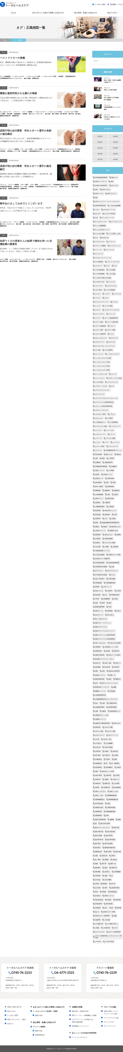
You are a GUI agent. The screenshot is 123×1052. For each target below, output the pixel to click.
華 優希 (97, 859)
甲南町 (116, 755)
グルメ (108, 266)
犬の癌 (97, 739)
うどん (97, 209)
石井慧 (117, 775)
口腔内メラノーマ (100, 530)
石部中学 (97, 779)
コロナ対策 (98, 290)
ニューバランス (99, 378)
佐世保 (97, 474)
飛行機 (119, 908)
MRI (96, 197)
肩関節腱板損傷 (110, 811)
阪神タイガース (109, 896)
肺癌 (107, 815)
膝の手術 (97, 843)
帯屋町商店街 (115, 595)
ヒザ (112, 386)
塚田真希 (97, 534)
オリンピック (99, 254)
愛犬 (110, 603)
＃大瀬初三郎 (99, 924)
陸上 (106, 908)
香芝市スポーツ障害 (109, 912)
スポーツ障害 (111, 330)
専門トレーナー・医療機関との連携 (84, 1015)
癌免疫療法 (98, 767)
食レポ (97, 912)
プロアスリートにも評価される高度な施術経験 (82, 1021)
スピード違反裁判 (100, 326)
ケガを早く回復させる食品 (103, 278)
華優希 (107, 859)
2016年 (115, 159)
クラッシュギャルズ (113, 262)
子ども (113, 575)
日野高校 (97, 647)
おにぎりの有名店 (110, 213)
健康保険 (97, 490)
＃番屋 (97, 928)
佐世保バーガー (108, 474)
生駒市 (107, 751)
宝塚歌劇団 (98, 583)
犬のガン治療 (111, 731)
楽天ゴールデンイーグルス (110, 683)
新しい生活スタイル (101, 619)
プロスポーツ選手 (100, 414)
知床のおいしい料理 (108, 771)
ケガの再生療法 (99, 270)
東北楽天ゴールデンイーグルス (104, 659)
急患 (96, 603)
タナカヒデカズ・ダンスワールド (105, 346)
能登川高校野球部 (100, 819)
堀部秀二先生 (114, 530)
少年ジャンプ (107, 587)
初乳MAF (98, 518)
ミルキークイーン (100, 434)
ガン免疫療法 (99, 262)
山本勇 (119, 591)
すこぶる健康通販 (100, 225)
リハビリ (97, 442)
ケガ (115, 266)
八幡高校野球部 (99, 506)
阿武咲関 (118, 900)
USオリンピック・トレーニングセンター (107, 201)
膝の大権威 (98, 835)
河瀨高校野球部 (99, 707)
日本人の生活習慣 (115, 643)
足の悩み (97, 880)
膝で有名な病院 (105, 823)
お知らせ (10, 1023)
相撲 (96, 771)
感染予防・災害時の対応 (80, 1011)
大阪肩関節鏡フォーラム (102, 550)
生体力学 (97, 747)
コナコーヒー (99, 286)
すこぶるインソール (108, 217)
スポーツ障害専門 (100, 334)
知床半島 (108, 775)
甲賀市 (108, 759)
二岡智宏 (111, 458)
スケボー (97, 310)
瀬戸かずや (117, 723)
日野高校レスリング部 (111, 647)
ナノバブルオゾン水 (101, 374)
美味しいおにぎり (100, 791)
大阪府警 (115, 546)
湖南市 (104, 711)
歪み (96, 703)
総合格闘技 (117, 787)
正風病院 (112, 691)
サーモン (115, 302)
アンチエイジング (115, 245)
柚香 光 (112, 675)
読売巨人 (107, 871)
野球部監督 (113, 892)
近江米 (113, 883)
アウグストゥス (99, 241)
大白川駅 (97, 546)
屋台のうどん (99, 591)
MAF (96, 189)
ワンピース (98, 450)
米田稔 (97, 787)
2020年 (115, 148)
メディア (112, 434)
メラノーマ (98, 438)
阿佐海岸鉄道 (99, 900)
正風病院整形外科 (100, 695)
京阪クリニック (99, 470)
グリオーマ (98, 266)
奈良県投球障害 (99, 563)
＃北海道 (107, 920)
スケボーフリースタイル (112, 310)
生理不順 (97, 751)
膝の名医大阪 (99, 831)
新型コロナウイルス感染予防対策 (105, 635)
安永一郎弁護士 (99, 579)
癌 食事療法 (115, 763)
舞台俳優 (108, 851)
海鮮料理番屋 (113, 707)
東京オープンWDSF (114, 655)
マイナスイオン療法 (101, 426)
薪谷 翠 (104, 863)
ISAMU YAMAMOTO (101, 185)
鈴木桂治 (97, 896)
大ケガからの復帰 (110, 542)
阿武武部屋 (109, 904)
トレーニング (99, 354)
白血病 (119, 767)
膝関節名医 (98, 851)
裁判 (106, 867)
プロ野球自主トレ (100, 422)
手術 (110, 607)
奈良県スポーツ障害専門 (102, 558)
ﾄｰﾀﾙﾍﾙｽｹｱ (98, 941)
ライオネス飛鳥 (110, 438)
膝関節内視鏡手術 (110, 847)
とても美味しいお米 (114, 233)
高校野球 (97, 920)
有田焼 (108, 651)
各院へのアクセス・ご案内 (16, 1019)
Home (13, 12)
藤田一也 (113, 863)
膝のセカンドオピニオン (102, 827)
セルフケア (114, 338)
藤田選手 (97, 867)
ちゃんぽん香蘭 (99, 233)
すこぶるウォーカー (101, 221)
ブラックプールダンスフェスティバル (106, 398)
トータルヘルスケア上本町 (103, 358)
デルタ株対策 (109, 350)
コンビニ (97, 294)
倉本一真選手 (99, 486)
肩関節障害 (98, 815)
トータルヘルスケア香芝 (102, 370)
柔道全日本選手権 (114, 671)
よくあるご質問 (98, 4)
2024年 (115, 136)
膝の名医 (116, 827)
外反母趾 (97, 538)
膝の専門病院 (111, 839)
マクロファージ (115, 426)
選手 (106, 888)
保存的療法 (98, 482)
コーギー (107, 294)
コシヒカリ (112, 282)
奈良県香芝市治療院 (101, 566)
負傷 (106, 875)
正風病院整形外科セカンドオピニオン (106, 699)
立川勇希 (116, 783)
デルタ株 (97, 350)
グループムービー (110, 1026)
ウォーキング (110, 250)
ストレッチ (112, 314)
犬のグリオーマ (99, 735)
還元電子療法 (115, 888)
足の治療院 (108, 880)
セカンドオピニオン (101, 338)
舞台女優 (118, 851)
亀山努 (119, 454)
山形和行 (110, 591)
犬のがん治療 (109, 727)
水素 (103, 703)
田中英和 (97, 755)
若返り (113, 855)
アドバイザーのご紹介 (111, 1018)
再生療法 (107, 514)
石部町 (107, 779)
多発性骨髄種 (109, 538)
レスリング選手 (99, 446)
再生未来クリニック (111, 510)
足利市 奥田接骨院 (101, 883)
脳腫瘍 (112, 819)
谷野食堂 (97, 875)
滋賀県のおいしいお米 (101, 715)
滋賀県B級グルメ (115, 711)
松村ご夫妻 (108, 663)
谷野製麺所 (117, 871)
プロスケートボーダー (101, 410)
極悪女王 (118, 679)
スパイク (97, 318)
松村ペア (118, 663)
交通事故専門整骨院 (101, 466)
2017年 (99, 159)
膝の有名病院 (109, 843)
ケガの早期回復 (99, 274)
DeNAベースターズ (101, 181)
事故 (103, 458)
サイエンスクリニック (101, 302)
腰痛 (119, 819)
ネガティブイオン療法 (115, 378)
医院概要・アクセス (115, 4)
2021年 (99, 148)
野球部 (104, 892)
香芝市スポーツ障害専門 (102, 916)
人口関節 (111, 470)
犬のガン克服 (99, 731)
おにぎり (97, 213)
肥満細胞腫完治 (99, 799)
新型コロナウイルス (101, 627)
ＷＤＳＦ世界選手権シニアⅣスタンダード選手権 (108, 936)
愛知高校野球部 (99, 607)
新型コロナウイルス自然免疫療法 (105, 639)
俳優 (114, 482)
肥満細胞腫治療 (113, 799)
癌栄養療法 (109, 767)
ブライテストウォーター (102, 390)
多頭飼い (97, 542)
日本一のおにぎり (100, 643)
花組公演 (104, 855)
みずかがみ (105, 237)
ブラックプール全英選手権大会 (104, 402)
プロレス (112, 414)
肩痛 (108, 803)
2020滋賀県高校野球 (101, 177)
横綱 (114, 687)
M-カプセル (114, 185)
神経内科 (97, 783)
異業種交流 (98, 763)
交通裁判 (114, 466)
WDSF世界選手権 (100, 205)
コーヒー (97, 298)
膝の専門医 (109, 835)
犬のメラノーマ (113, 735)
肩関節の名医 (99, 807)
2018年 (115, 154)
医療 (96, 522)
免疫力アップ (99, 498)
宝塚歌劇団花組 (110, 583)
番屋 (115, 759)
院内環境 (97, 908)
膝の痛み (97, 847)
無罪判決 (97, 727)
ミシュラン (98, 430)
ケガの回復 (112, 270)
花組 (96, 855)
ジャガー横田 (109, 306)
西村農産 (97, 871)
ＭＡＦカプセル (99, 932)
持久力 (119, 611)
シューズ (97, 306)
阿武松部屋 (98, 904)
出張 (115, 514)
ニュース (114, 374)
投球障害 (110, 611)
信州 (107, 482)
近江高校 (97, 888)
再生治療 (97, 514)
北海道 (114, 518)
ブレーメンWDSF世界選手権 (103, 406)
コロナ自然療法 (110, 290)
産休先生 (115, 751)
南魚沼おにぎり (116, 526)
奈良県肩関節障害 (114, 563)
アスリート (112, 241)
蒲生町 (115, 859)
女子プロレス (99, 571)
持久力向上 (110, 615)
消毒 (96, 711)
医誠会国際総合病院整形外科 (110, 522)
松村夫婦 (107, 667)
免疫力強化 (110, 498)
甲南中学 (107, 755)
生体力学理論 (109, 747)
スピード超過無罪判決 (111, 318)
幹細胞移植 (106, 599)
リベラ (107, 442)
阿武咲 (109, 900)
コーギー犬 (117, 294)
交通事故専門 (109, 462)
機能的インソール (100, 691)
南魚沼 (105, 526)
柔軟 (96, 671)
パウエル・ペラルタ (101, 386)
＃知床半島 (106, 928)
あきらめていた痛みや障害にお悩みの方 (48, 12)
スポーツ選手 (99, 330)
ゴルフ (107, 298)
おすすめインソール (109, 209)
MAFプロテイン (112, 193)
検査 (110, 679)
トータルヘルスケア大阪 (102, 362)
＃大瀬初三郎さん (112, 924)
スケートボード (99, 314)
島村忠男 (97, 595)
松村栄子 (116, 667)
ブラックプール (99, 394)
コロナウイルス (112, 286)
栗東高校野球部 (99, 679)
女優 (112, 566)
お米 (96, 217)
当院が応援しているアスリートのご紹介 (111, 1012)
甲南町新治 (98, 759)
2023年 (99, 142)
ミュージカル (110, 430)
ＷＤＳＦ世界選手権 (114, 932)
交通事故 (97, 462)
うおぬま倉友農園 (115, 205)
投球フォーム (99, 611)
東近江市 (97, 663)
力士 (106, 518)
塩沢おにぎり (109, 534)
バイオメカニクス (112, 382)
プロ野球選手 (114, 422)
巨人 (106, 595)
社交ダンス (116, 779)
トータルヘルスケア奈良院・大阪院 (45, 1011)
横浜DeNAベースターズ (102, 687)
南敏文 (97, 526)
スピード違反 (99, 322)
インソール (98, 250)
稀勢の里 (107, 783)
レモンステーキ (113, 446)
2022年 (115, 142)
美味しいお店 (114, 791)
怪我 (103, 603)
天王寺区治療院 (99, 554)
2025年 (99, 136)
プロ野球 (110, 418)
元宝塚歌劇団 (99, 494)
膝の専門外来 (99, 839)
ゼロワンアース (99, 342)
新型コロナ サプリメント (103, 623)
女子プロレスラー (112, 571)
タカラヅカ (112, 342)
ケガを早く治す (99, 282)
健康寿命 (107, 490)
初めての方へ (112, 12)
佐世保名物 (110, 478)
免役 (108, 494)
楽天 (96, 683)
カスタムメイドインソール (103, 258)
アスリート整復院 (100, 245)
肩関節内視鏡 (111, 807)
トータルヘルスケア (113, 354)
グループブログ (109, 1022)
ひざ (96, 237)
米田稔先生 (106, 787)
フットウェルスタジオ (79, 1037)
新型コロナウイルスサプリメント (105, 631)
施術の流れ (39, 1015)
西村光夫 (114, 867)
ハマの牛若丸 (99, 382)
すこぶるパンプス (116, 221)
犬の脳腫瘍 (109, 743)
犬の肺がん (98, 743)
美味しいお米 (99, 795)
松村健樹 (97, 667)
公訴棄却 (111, 506)
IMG (112, 181)
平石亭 (97, 599)
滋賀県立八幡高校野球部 (102, 723)
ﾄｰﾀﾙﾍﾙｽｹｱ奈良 (109, 941)
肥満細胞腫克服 (112, 795)
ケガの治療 (112, 274)
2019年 (99, 154)
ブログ (95, 61)
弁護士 (116, 599)
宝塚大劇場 (112, 579)
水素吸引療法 (113, 703)
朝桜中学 (116, 651)
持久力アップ (99, 615)
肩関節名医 (98, 811)
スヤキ (112, 334)
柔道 (103, 671)
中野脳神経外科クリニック (114, 450)
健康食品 (116, 490)
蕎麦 (96, 863)
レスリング (116, 442)
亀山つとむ (109, 454)
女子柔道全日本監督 (101, 575)
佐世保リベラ (99, 478)
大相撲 (107, 546)
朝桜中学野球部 (99, 655)
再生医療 (97, 510)
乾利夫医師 (98, 454)
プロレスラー (99, 418)
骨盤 (115, 916)
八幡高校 (107, 502)
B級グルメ (115, 177)
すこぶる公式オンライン (102, 229)
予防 (96, 458)
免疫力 (116, 494)
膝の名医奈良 (111, 831)
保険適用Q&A (40, 1035)
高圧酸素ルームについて (80, 1026)
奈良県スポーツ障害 (114, 554)
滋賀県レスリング (100, 719)
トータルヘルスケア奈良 (102, 366)
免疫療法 (97, 502)
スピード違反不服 (112, 322)
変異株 (119, 534)
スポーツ (112, 326)
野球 (96, 892)
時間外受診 (98, 651)
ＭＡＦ (116, 928)
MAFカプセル (106, 189)
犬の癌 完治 (107, 739)
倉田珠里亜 (110, 486)
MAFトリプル (99, 193)
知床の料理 (98, 775)
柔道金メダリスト (100, 675)
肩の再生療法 (99, 803)
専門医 (97, 587)
